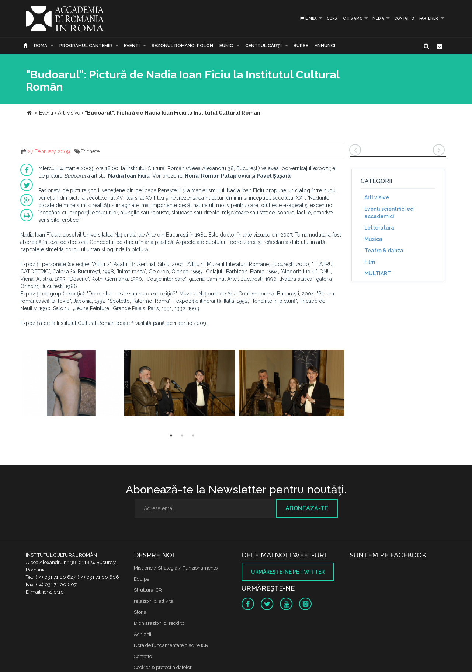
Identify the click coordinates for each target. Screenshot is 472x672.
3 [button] (193, 435)
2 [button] (182, 435)
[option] (71, 384)
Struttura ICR (148, 590)
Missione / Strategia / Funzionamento (176, 568)
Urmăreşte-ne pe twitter (287, 572)
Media (378, 18)
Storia (140, 612)
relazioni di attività (153, 601)
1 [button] (171, 435)
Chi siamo (352, 18)
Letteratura (379, 228)
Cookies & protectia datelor (163, 667)
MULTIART (377, 273)
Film (369, 262)
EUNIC (226, 45)
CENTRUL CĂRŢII (263, 45)
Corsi (332, 18)
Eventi (132, 45)
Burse (301, 45)
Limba (308, 18)
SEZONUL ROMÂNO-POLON (182, 45)
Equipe (141, 579)
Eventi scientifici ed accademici (388, 212)
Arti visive (376, 197)
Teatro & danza (383, 250)
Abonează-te (306, 508)
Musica (373, 239)
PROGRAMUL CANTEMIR (85, 45)
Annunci (325, 45)
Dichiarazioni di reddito (159, 623)
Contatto (404, 18)
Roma (40, 45)
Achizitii (142, 634)
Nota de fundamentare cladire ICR (171, 645)
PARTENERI (429, 18)
